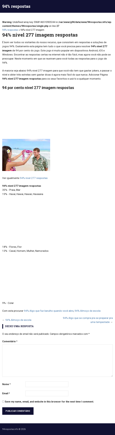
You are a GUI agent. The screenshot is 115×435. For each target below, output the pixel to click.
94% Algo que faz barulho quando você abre (49, 310)
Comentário (9, 341)
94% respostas (16, 6)
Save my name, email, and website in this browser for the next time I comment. (49, 401)
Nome (6, 384)
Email (6, 393)
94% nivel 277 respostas (34, 178)
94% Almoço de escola (87, 310)
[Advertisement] (57, 115)
